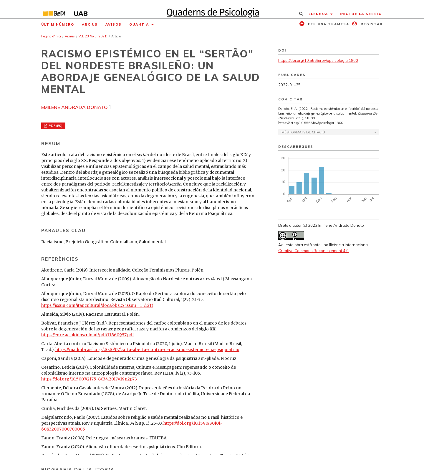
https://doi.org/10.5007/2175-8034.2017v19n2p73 (89, 379)
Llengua (319, 14)
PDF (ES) (55, 126)
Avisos (113, 24)
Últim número (57, 24)
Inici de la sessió (361, 14)
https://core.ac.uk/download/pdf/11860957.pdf (87, 334)
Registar (371, 24)
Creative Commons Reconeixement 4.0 (313, 250)
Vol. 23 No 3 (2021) (93, 36)
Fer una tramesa (328, 24)
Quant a (139, 24)
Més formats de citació (303, 132)
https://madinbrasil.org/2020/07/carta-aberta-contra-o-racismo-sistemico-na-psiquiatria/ (147, 349)
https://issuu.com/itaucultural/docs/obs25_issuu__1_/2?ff (97, 305)
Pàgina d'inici (51, 36)
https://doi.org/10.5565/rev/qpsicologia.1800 (318, 60)
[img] (212, 9)
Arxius (90, 24)
